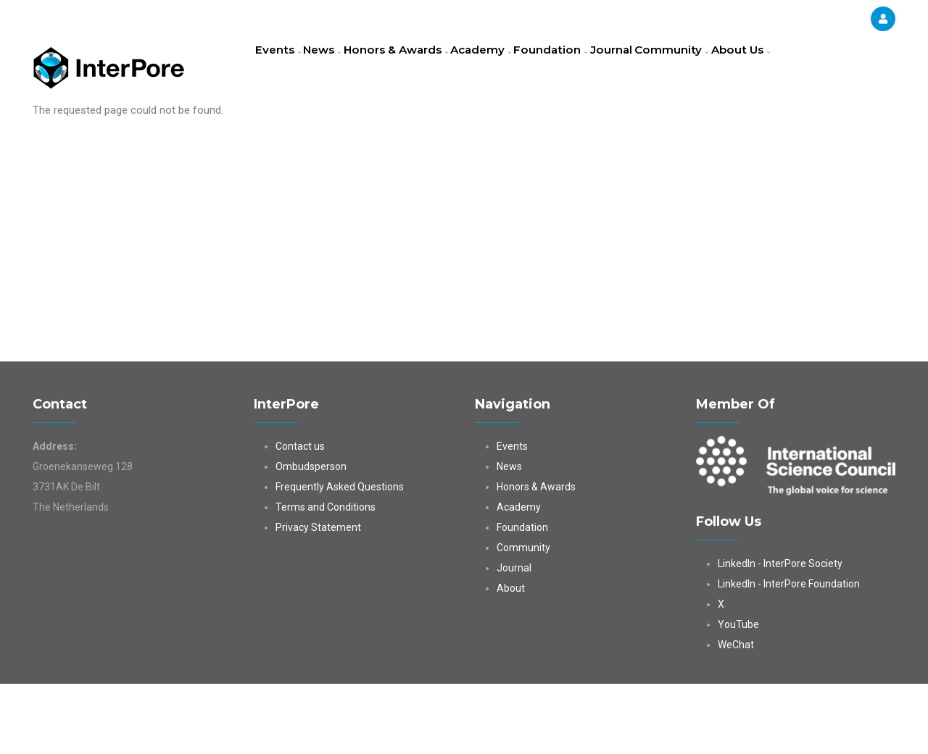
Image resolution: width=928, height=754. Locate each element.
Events (282, 68)
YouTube (738, 694)
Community (727, 68)
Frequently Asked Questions (340, 557)
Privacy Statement (318, 597)
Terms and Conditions (326, 577)
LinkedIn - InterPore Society (780, 634)
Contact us (300, 516)
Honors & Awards (419, 68)
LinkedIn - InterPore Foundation (789, 654)
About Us (289, 133)
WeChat (736, 715)
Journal (659, 68)
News (336, 68)
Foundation (589, 68)
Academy (512, 68)
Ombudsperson (311, 537)
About (511, 658)
